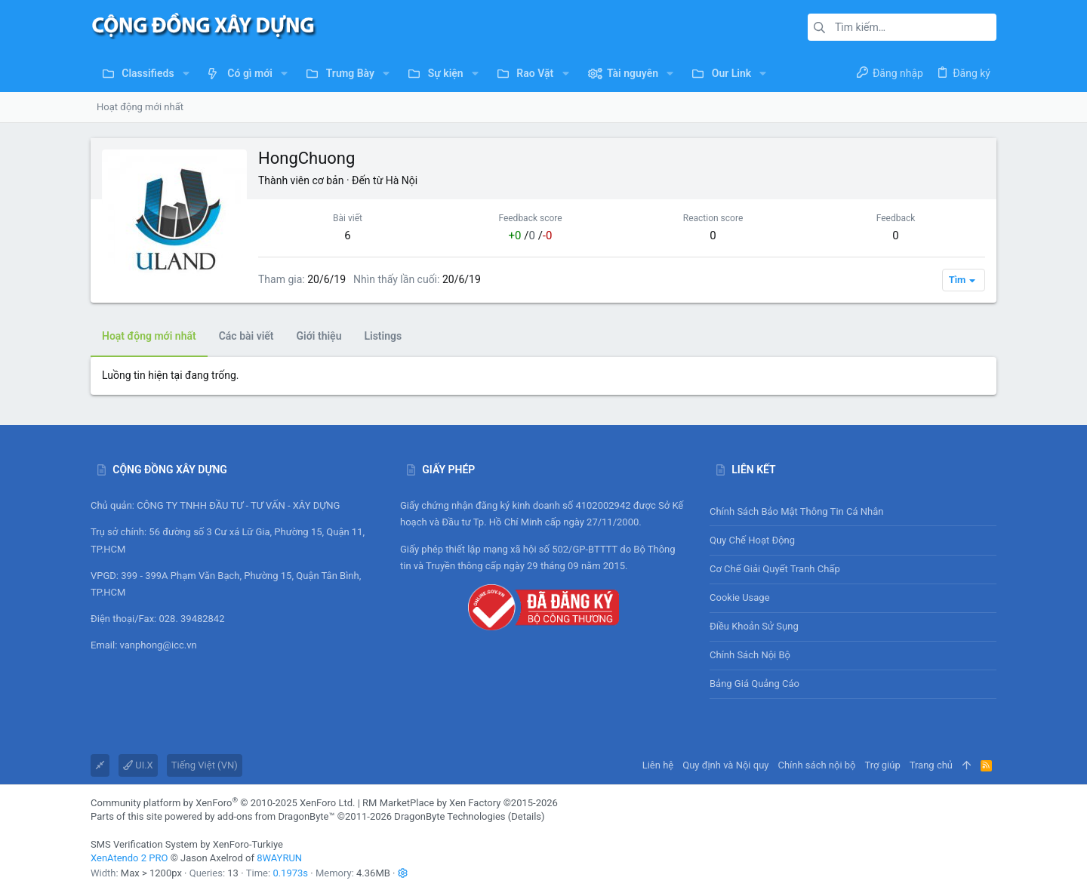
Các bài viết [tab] (246, 336)
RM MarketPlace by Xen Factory (460, 802)
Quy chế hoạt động (853, 540)
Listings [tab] (383, 336)
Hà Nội (401, 180)
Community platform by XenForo (223, 802)
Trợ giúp (883, 765)
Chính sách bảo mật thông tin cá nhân (853, 511)
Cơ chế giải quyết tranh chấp (775, 568)
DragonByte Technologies (449, 816)
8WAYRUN (279, 858)
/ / (531, 235)
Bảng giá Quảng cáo (754, 683)
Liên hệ (658, 765)
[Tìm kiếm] (902, 27)
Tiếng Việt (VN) (204, 765)
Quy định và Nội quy (725, 765)
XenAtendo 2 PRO (129, 858)
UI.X (138, 765)
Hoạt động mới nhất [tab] (149, 336)
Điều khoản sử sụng (754, 626)
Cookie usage (740, 597)
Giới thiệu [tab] (319, 336)
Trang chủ (931, 765)
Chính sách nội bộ (750, 655)
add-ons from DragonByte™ (276, 816)
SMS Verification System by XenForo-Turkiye (187, 844)
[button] (186, 73)
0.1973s (290, 873)
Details (526, 816)
